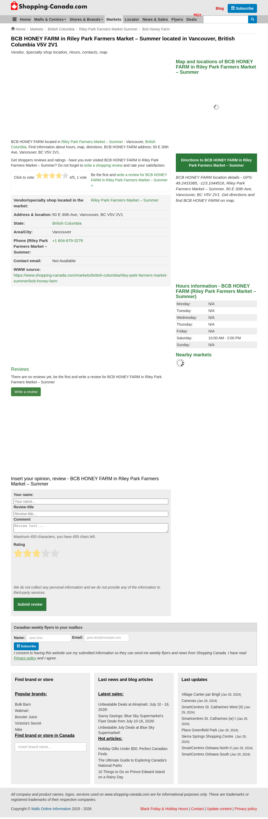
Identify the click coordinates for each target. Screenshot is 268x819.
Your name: (24, 495)
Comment (22, 519)
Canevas (199, 702)
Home (25, 19)
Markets (114, 19)
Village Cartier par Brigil (211, 696)
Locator (132, 19)
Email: (77, 639)
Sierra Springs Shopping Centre (214, 740)
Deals (191, 19)
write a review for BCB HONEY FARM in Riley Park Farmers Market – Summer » (129, 180)
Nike (18, 731)
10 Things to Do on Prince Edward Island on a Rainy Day (131, 776)
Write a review (25, 392)
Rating (19, 546)
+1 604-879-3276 (67, 240)
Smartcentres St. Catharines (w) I (215, 722)
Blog (220, 8)
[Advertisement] (55, 98)
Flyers (177, 19)
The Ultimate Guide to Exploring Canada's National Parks (132, 764)
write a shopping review (103, 165)
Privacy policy (25, 660)
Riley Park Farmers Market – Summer (92, 142)
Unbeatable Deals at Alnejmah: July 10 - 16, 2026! (133, 708)
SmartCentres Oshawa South (216, 756)
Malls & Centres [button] (50, 19)
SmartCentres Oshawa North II (217, 749)
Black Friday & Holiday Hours (164, 810)
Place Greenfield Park (210, 732)
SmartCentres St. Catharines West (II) (216, 711)
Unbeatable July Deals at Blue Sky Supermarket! (126, 731)
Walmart (22, 712)
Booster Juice (26, 718)
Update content (219, 810)
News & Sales (155, 19)
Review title (24, 507)
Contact (197, 810)
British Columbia (67, 223)
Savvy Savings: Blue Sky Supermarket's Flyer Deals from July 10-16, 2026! (130, 720)
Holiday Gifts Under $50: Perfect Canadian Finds (133, 753)
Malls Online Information (51, 810)
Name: (19, 639)
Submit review (30, 606)
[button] (14, 19)
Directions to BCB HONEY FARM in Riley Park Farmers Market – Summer (216, 162)
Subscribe (242, 8)
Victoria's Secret (28, 725)
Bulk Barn (23, 706)
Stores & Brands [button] (86, 19)
